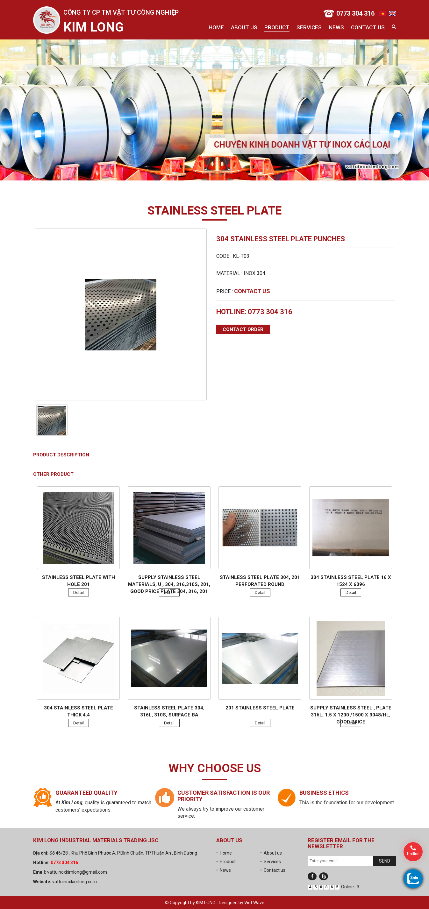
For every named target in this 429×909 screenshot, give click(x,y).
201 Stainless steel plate (260, 708)
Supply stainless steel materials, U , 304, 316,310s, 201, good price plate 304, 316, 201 (169, 584)
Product (277, 27)
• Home (224, 853)
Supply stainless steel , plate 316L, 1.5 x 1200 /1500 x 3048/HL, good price (350, 715)
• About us (271, 853)
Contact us (368, 27)
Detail (78, 592)
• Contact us (272, 870)
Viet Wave (254, 902)
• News (223, 870)
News (336, 27)
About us (244, 27)
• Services (270, 861)
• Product (226, 861)
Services (309, 27)
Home (216, 27)
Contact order (243, 329)
